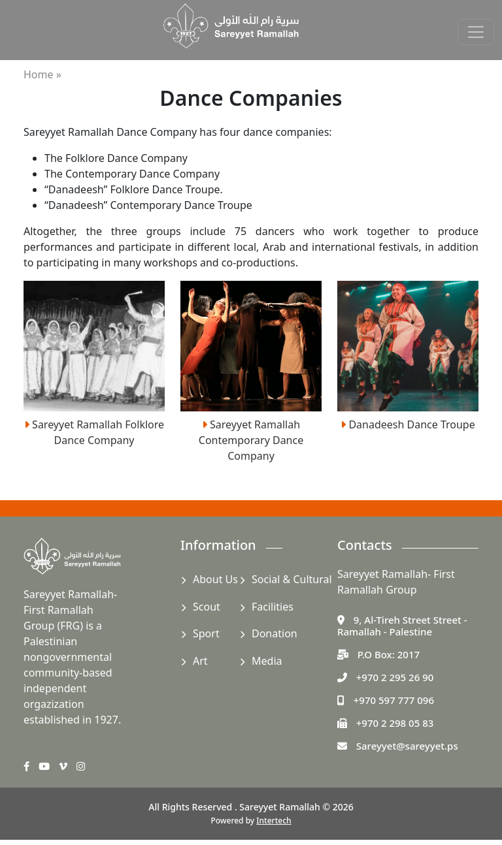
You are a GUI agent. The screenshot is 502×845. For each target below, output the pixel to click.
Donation (274, 633)
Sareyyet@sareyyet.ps (407, 745)
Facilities (272, 606)
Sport (206, 633)
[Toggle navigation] (476, 32)
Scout (206, 606)
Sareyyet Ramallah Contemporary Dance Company (251, 440)
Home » (42, 74)
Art (200, 661)
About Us (215, 579)
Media (267, 661)
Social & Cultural (292, 579)
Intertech (273, 820)
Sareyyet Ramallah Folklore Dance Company (94, 432)
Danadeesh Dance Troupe (408, 424)
